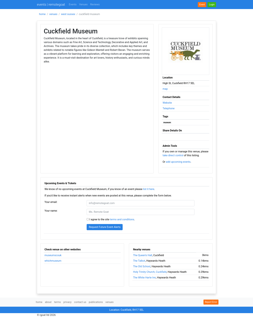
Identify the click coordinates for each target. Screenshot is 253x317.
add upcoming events (178, 161)
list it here (148, 189)
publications (96, 302)
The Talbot (139, 260)
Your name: (51, 210)
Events (72, 4)
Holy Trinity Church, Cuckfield (150, 271)
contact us (80, 302)
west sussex (68, 14)
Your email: (51, 202)
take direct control (173, 155)
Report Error (211, 302)
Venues (83, 4)
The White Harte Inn (144, 277)
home (42, 14)
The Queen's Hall (142, 255)
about (48, 302)
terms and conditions (122, 219)
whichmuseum (53, 260)
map (165, 88)
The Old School (142, 266)
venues (53, 14)
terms (57, 302)
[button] (211, 4)
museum (167, 122)
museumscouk (53, 255)
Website (167, 102)
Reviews (95, 4)
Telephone (169, 108)
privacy (67, 302)
